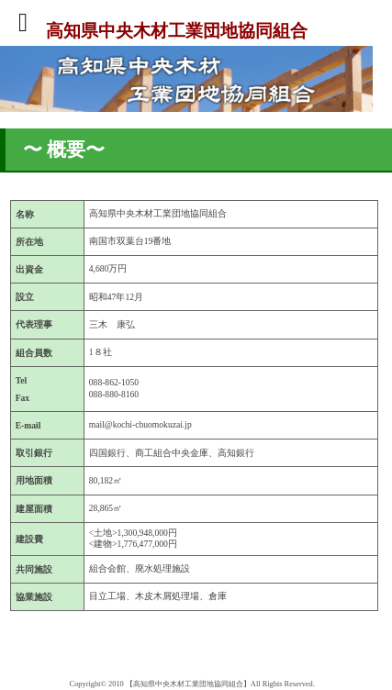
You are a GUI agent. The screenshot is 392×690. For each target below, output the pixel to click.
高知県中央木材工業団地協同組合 (177, 29)
